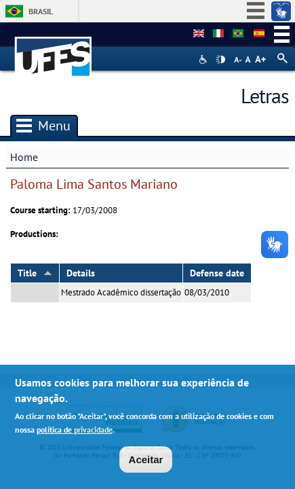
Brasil (40, 11)
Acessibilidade (204, 59)
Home (24, 157)
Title (35, 273)
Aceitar (146, 462)
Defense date (217, 273)
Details (80, 273)
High (220, 60)
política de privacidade (75, 432)
